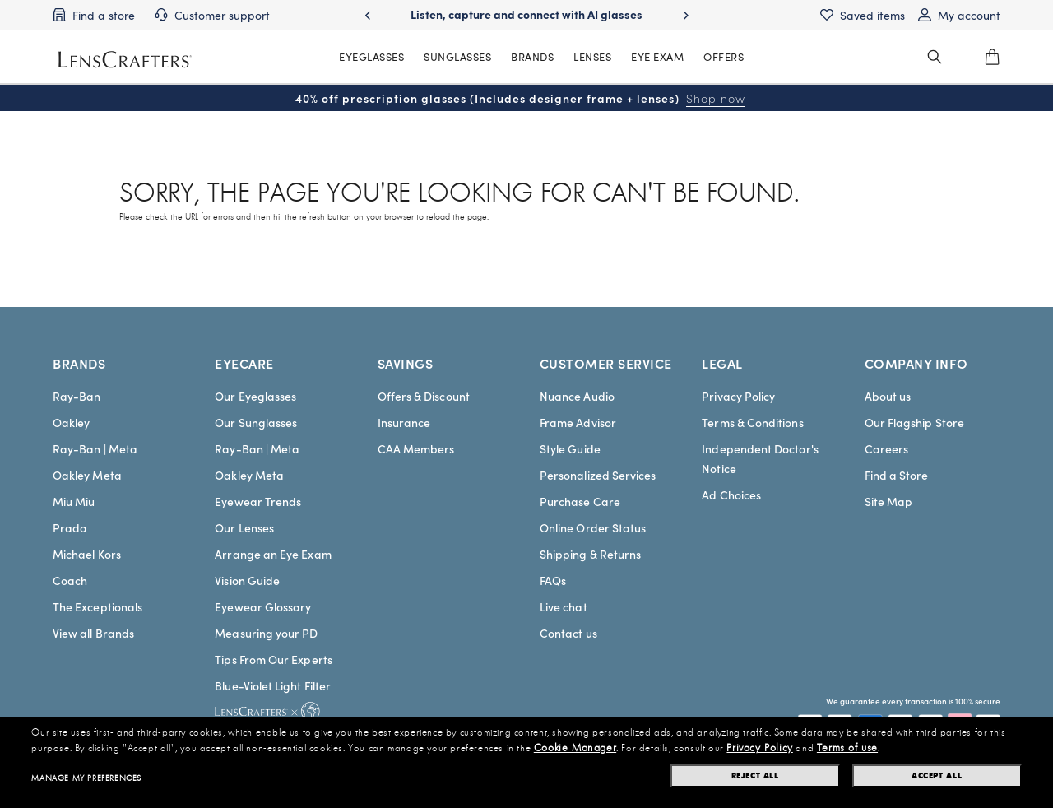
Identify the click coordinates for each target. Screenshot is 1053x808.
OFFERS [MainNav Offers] (723, 56)
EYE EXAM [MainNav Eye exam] (657, 56)
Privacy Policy (738, 396)
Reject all (755, 775)
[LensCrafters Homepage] (125, 59)
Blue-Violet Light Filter (273, 685)
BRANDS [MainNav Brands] (532, 56)
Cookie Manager (575, 748)
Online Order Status (593, 527)
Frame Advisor (578, 422)
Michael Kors (87, 554)
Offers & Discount (424, 396)
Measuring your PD (266, 633)
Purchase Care (580, 501)
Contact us (568, 633)
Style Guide (570, 448)
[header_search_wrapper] (934, 56)
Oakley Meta (87, 475)
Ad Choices (731, 494)
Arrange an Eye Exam (273, 554)
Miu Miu (74, 501)
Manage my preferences (86, 778)
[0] (992, 56)
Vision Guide (247, 580)
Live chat (563, 606)
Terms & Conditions (752, 422)
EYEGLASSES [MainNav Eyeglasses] (371, 56)
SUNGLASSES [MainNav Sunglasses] (457, 56)
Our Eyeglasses (255, 396)
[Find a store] (94, 15)
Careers (887, 448)
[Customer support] (212, 15)
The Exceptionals (97, 606)
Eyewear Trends (258, 501)
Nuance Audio (577, 396)
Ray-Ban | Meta (95, 448)
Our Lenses (244, 527)
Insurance (404, 422)
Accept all (937, 775)
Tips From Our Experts (273, 659)
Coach (70, 580)
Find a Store (897, 475)
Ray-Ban (77, 396)
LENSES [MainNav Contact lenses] (592, 56)
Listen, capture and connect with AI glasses (526, 14)
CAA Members (416, 448)
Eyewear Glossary (263, 606)
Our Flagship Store (914, 422)
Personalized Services (598, 475)
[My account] (959, 15)
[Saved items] (862, 15)
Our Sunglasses (256, 422)
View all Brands (93, 633)
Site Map (889, 501)
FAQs (553, 580)
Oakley (71, 422)
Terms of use (847, 748)
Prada (70, 527)
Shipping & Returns (590, 554)
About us (888, 396)
